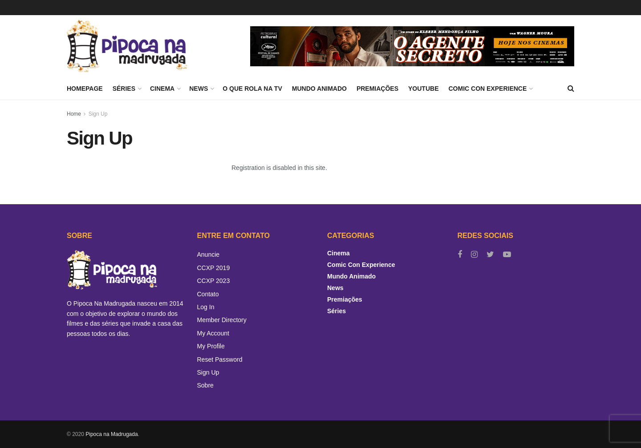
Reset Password (220, 359)
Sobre (205, 385)
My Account (213, 333)
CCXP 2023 (213, 280)
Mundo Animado (319, 88)
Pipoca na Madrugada (111, 434)
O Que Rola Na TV (252, 88)
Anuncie (208, 254)
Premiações (377, 88)
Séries (124, 88)
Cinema (162, 88)
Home (74, 114)
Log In (206, 307)
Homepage (85, 88)
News (198, 88)
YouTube (423, 88)
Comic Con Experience (487, 88)
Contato (208, 294)
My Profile (211, 346)
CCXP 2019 (213, 267)
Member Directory (222, 319)
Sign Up (98, 114)
